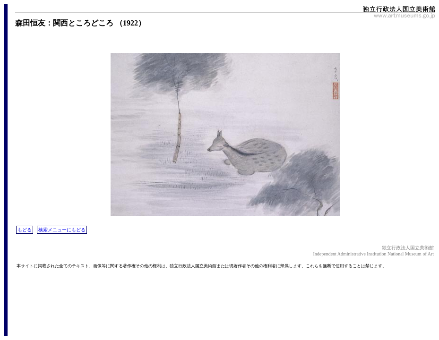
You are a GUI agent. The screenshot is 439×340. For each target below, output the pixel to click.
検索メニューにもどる (62, 229)
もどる (24, 229)
